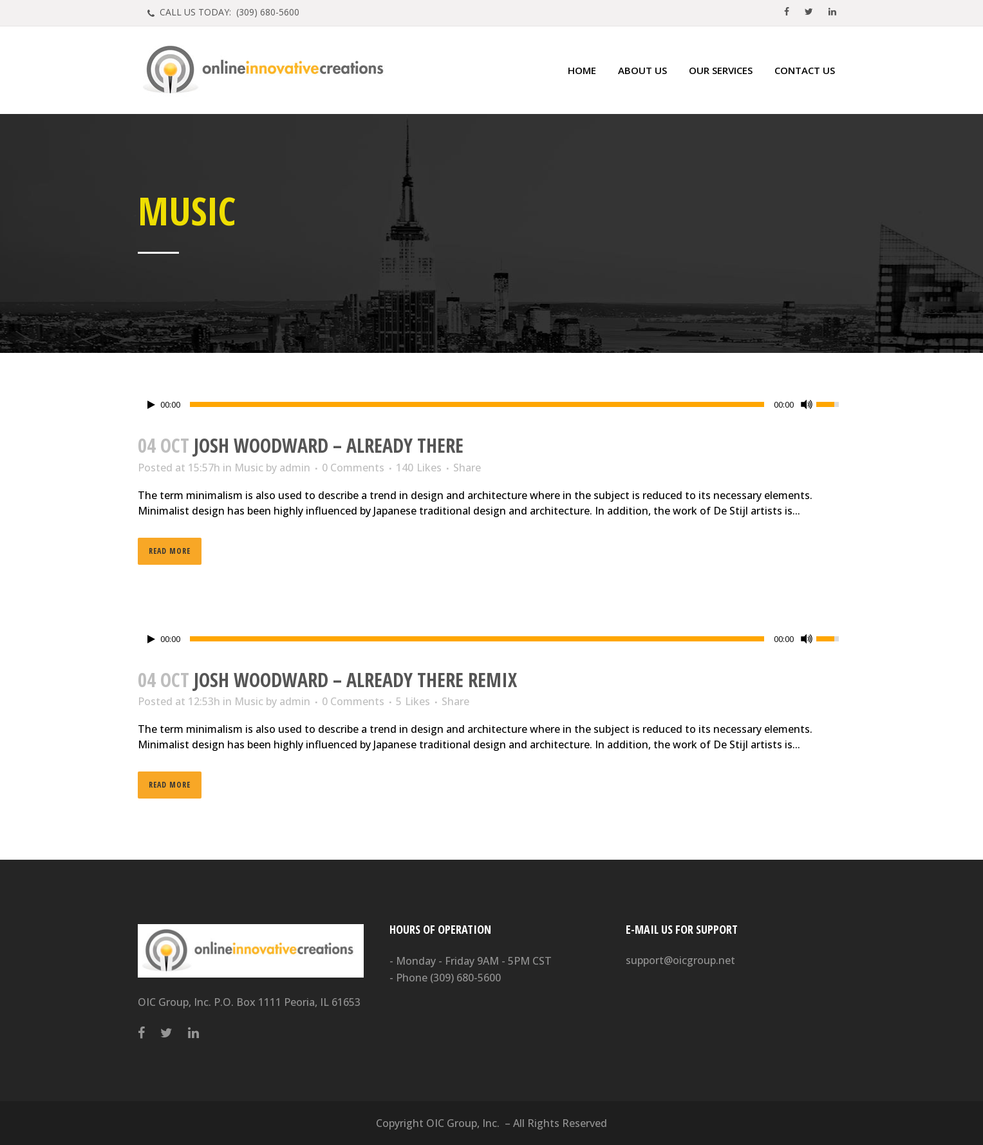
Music (248, 467)
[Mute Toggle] (806, 404)
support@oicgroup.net (680, 960)
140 (419, 467)
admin (294, 467)
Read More (170, 550)
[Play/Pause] (151, 405)
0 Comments (353, 467)
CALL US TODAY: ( (228, 12)
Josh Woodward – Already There (328, 445)
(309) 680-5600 (465, 977)
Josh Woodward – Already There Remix (355, 680)
